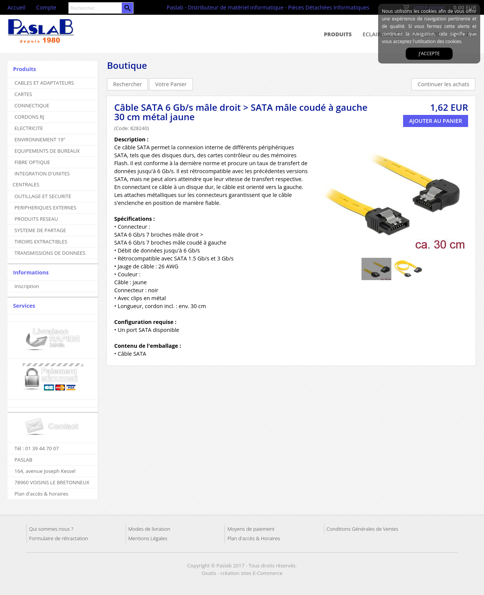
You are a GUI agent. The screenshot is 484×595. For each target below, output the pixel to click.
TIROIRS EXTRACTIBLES (40, 241)
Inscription (26, 286)
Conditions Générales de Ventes (363, 528)
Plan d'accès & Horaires (253, 538)
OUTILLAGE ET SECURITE (42, 196)
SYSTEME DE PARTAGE (40, 230)
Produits (338, 34)
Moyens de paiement (250, 528)
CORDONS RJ (29, 116)
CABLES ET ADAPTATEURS (44, 82)
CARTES (23, 94)
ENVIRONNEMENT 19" (39, 139)
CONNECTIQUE (31, 105)
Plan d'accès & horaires (41, 493)
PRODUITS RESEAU (36, 218)
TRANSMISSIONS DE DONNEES (49, 252)
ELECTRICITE (28, 128)
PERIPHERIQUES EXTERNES (45, 207)
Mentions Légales (147, 538)
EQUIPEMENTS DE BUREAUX (47, 150)
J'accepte (429, 53)
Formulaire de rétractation (58, 538)
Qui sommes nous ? (51, 528)
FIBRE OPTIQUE (32, 162)
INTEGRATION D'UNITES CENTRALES (41, 179)
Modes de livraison (149, 528)
